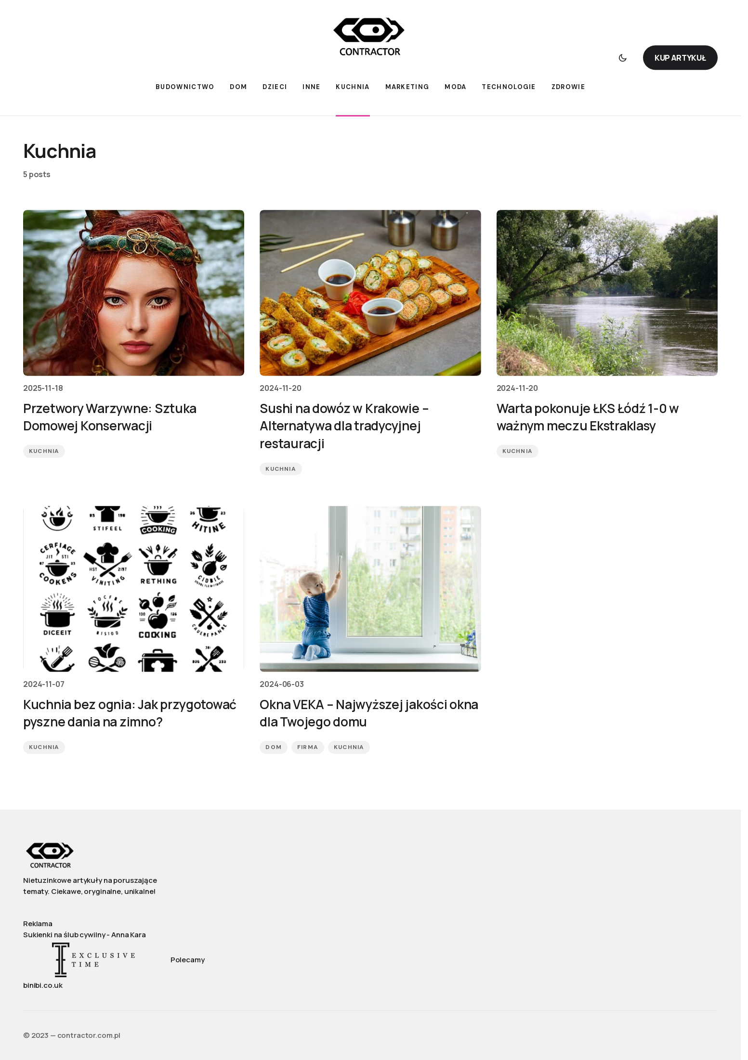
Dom (273, 749)
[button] (622, 57)
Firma (307, 749)
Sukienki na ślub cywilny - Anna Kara (84, 935)
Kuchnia (44, 452)
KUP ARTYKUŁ (680, 57)
